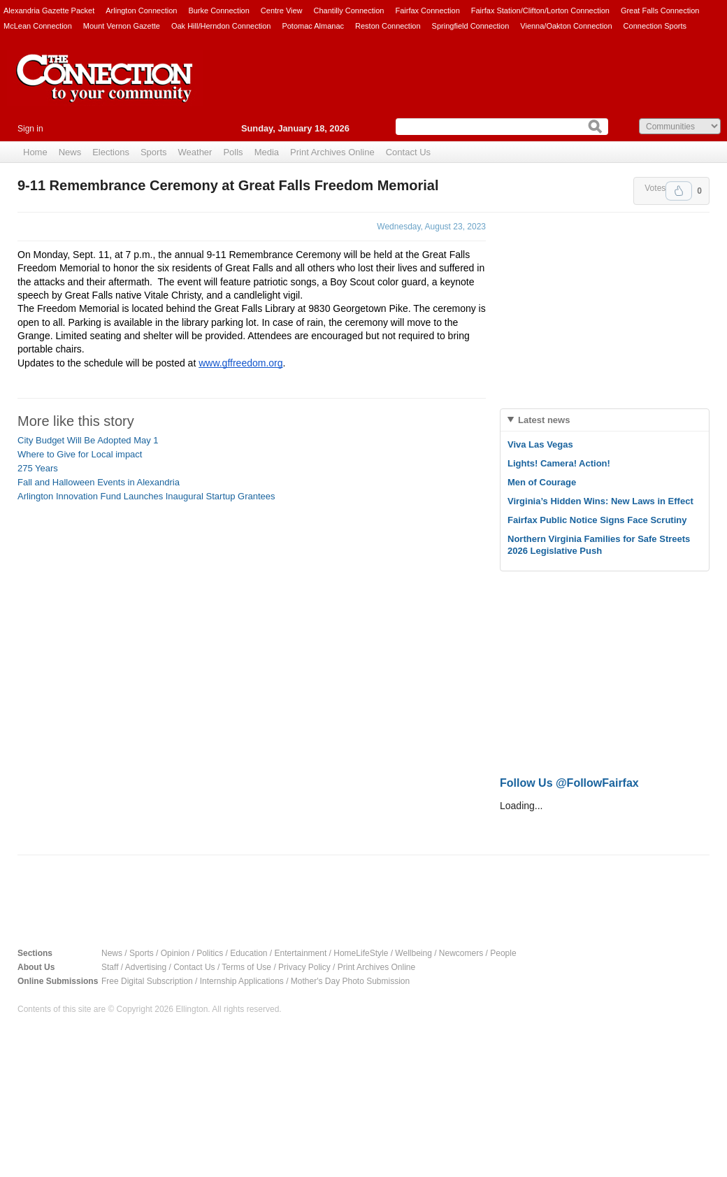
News (70, 152)
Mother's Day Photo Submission (350, 981)
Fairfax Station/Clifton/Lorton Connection (540, 10)
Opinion (175, 953)
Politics (209, 953)
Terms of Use (246, 967)
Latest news (544, 420)
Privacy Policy (304, 967)
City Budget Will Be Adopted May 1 (88, 440)
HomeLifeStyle (360, 953)
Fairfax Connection (427, 10)
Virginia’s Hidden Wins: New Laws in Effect (600, 501)
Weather (195, 152)
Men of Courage (542, 482)
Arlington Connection (141, 10)
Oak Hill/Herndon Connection (221, 26)
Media (266, 152)
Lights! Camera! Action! (559, 463)
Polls (233, 152)
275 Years (37, 468)
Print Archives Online (332, 152)
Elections (110, 152)
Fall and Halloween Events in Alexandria (98, 482)
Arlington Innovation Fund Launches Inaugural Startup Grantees (146, 496)
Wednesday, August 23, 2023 (431, 226)
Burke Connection (218, 10)
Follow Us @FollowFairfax (569, 783)
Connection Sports (655, 26)
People (503, 953)
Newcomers (461, 953)
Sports (154, 152)
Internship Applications (242, 981)
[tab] (605, 420)
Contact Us (408, 152)
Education (248, 953)
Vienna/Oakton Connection (566, 26)
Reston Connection (388, 26)
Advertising (145, 967)
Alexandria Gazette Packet (48, 10)
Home (35, 152)
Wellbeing (413, 953)
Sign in (30, 129)
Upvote (678, 191)
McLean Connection (37, 26)
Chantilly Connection (349, 10)
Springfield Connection (471, 26)
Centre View (282, 10)
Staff (109, 967)
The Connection (105, 88)
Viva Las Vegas (540, 444)
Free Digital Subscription (147, 981)
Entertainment (301, 953)
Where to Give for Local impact (79, 454)
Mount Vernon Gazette (121, 26)
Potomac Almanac (313, 26)
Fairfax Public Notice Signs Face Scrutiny (597, 520)
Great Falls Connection (660, 10)
